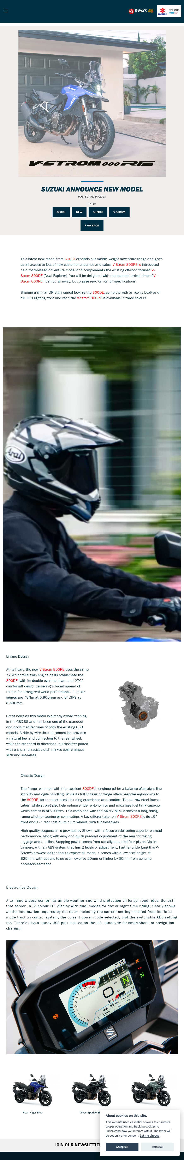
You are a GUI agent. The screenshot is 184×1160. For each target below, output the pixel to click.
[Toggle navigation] (6, 11)
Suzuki (98, 212)
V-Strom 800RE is (127, 264)
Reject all (157, 1146)
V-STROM (119, 212)
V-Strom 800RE (89, 298)
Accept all (122, 1146)
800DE (98, 292)
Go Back (92, 225)
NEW (79, 212)
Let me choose (150, 1135)
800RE (61, 212)
